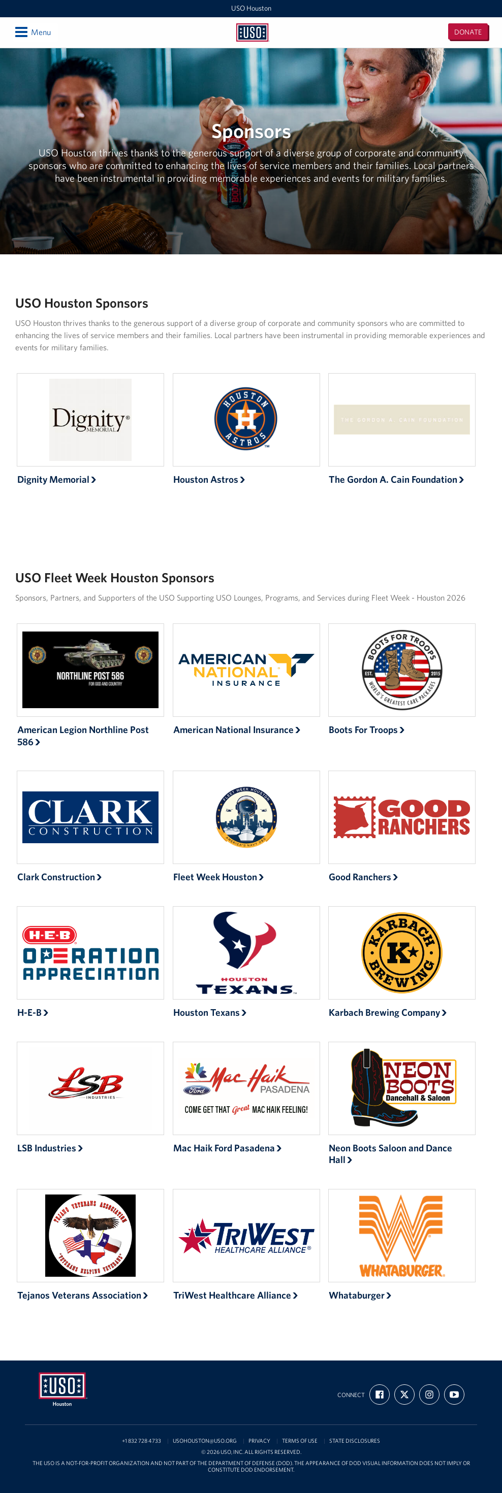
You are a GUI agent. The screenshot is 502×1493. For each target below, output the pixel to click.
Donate (468, 32)
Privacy (259, 1441)
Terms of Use (300, 1441)
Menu (32, 32)
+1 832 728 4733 (141, 1441)
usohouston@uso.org (205, 1441)
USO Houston (251, 8)
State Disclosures (354, 1441)
